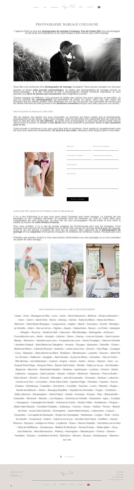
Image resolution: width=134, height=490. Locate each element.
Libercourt (65, 330)
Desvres (104, 351)
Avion (21, 318)
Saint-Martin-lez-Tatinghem (49, 343)
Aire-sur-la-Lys (43, 326)
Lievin (63, 314)
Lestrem (53, 359)
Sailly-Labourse (22, 392)
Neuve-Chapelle (86, 421)
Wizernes (95, 372)
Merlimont (83, 372)
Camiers (104, 380)
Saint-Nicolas (61, 355)
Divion (70, 334)
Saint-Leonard (47, 372)
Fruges (99, 388)
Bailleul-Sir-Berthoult (65, 425)
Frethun (100, 429)
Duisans (31, 433)
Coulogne (77, 87)
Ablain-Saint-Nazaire (24, 405)
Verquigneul (23, 401)
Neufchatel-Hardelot (50, 368)
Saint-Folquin (56, 392)
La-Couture (41, 380)
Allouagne (56, 376)
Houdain (49, 334)
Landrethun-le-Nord (48, 433)
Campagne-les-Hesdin (42, 401)
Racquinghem (40, 392)
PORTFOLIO (54, 7)
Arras (26, 314)
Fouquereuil (35, 417)
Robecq (59, 429)
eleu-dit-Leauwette (73, 376)
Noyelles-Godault (24, 343)
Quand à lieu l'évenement (101, 146)
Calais (18, 314)
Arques (67, 326)
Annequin (80, 392)
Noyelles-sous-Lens (47, 339)
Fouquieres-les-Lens (69, 339)
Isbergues (115, 326)
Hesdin (69, 392)
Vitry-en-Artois (109, 355)
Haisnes (101, 359)
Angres (63, 359)
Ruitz (107, 413)
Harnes (73, 318)
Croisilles (115, 396)
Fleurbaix (92, 380)
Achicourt (108, 330)
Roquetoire (95, 396)
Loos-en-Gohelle (94, 334)
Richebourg (32, 384)
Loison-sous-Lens (75, 347)
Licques (110, 409)
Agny (105, 396)
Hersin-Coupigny (91, 339)
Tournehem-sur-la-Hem (109, 421)
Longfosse (61, 421)
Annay (91, 359)
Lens (54, 314)
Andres (47, 417)
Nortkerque (86, 413)
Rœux (72, 421)
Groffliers (103, 417)
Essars (86, 405)
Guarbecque (46, 425)
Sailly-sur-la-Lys (95, 363)
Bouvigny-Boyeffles (57, 388)
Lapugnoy (33, 372)
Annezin (69, 343)
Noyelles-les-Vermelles (81, 388)
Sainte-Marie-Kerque (78, 409)
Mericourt (19, 322)
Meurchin (32, 368)
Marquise (28, 351)
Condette (71, 384)
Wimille (80, 363)
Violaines (67, 368)
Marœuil (103, 384)
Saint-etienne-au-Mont (46, 351)
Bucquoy (28, 421)
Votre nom (70, 146)
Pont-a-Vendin (109, 372)
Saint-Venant (20, 376)
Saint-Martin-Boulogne (38, 322)
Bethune (92, 314)
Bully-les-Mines (86, 318)
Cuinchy (77, 405)
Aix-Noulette (111, 363)
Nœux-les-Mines (105, 318)
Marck (81, 322)
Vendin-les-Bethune (26, 388)
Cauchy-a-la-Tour (24, 380)
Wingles (25, 330)
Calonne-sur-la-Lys (63, 417)
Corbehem (110, 388)
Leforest (60, 334)
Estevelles (19, 396)
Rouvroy (36, 330)
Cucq (18, 351)
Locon (93, 384)
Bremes (77, 433)
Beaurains (92, 343)
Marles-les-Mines (23, 347)
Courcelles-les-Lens (24, 334)
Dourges (80, 343)
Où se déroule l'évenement (75, 155)
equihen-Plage (77, 380)
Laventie (92, 351)
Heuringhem (71, 429)
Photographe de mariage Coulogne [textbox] (33, 111)
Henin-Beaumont (76, 314)
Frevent (105, 368)
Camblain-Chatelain (47, 405)
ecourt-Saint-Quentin (40, 409)
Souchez (83, 384)
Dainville (104, 343)
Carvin (30, 318)
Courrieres (92, 322)
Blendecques (79, 351)
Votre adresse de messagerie (102, 155)
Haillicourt (35, 355)
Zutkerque (65, 405)
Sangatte (47, 355)
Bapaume (20, 368)
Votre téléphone (72, 164)
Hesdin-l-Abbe (85, 401)
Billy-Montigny (79, 330)
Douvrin (90, 347)
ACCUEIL (36, 7)
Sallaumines (79, 326)
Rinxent (33, 376)
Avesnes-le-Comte (65, 401)
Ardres (82, 359)
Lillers (31, 326)
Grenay (79, 334)
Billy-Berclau (21, 359)
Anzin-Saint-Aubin (59, 380)
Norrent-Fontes (86, 425)
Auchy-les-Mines (78, 355)
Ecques (91, 392)
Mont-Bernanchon (43, 429)
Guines (115, 343)
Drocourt (44, 376)
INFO (45, 7)
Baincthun (65, 433)
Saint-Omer (41, 318)
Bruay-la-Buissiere (108, 314)
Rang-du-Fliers (45, 363)
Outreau (62, 318)
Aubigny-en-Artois (45, 421)
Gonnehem (58, 384)
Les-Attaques (56, 396)
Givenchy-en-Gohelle (76, 396)
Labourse (113, 376)
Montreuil (31, 396)
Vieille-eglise (103, 425)
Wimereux (29, 339)
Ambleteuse (100, 401)
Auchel (103, 322)
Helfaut (96, 405)
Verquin (61, 372)
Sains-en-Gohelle (111, 339)
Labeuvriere (98, 409)
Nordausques (100, 433)
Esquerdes (19, 413)
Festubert (19, 433)
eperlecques (80, 368)
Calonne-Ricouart (43, 347)
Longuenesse (59, 322)
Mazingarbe (95, 330)
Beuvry (92, 326)
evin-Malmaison (39, 359)
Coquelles (45, 384)
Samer (73, 359)
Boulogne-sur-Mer (40, 314)
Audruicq (58, 347)
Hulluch (71, 372)
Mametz (43, 396)
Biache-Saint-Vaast (64, 363)
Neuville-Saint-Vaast (85, 417)
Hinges (113, 384)
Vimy (110, 359)
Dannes (111, 429)
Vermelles (95, 355)
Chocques (90, 376)
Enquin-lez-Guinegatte (67, 413)
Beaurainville (111, 392)
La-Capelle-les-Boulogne (40, 413)
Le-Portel (102, 326)
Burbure (102, 376)
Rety (99, 392)
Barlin (40, 334)
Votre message (71, 173)
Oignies (57, 326)
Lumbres (93, 368)
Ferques (113, 401)
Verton (42, 388)
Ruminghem (59, 409)
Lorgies (98, 413)
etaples (72, 322)
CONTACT (90, 6)
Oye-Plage (102, 347)
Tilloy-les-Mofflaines (28, 425)
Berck (53, 318)
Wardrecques (87, 429)
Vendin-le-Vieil (50, 330)
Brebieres (65, 351)
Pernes (106, 405)
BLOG (81, 6)
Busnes (87, 433)
